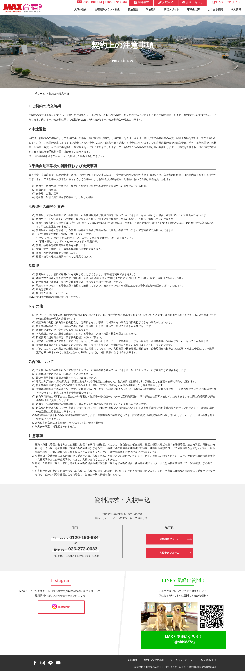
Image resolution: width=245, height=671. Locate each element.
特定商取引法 (208, 660)
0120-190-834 (89, 2)
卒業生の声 (193, 9)
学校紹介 (151, 9)
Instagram (61, 607)
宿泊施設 (133, 9)
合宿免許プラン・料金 (107, 9)
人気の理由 (80, 9)
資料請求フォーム (169, 539)
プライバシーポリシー (182, 660)
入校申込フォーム (169, 553)
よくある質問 (215, 9)
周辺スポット (171, 9)
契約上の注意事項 (154, 660)
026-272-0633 (116, 2)
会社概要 (133, 660)
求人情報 (236, 9)
